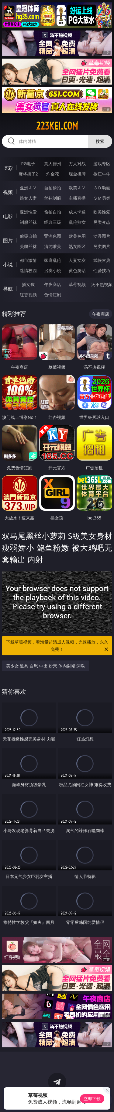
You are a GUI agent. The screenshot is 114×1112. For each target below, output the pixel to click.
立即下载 (92, 1098)
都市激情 (28, 260)
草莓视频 (77, 284)
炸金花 (52, 174)
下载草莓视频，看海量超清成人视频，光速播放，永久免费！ (57, 646)
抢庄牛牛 (101, 174)
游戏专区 (101, 163)
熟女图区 (77, 246)
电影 (8, 216)
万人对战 (77, 163)
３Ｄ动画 (101, 188)
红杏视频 (28, 294)
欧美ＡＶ (77, 188)
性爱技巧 (101, 270)
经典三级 (52, 222)
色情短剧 (52, 294)
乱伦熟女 (77, 222)
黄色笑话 (77, 270)
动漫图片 (101, 236)
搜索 (100, 141)
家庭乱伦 (52, 260)
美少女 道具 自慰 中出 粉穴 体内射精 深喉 (45, 666)
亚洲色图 (52, 236)
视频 (8, 192)
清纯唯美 (52, 246)
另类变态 (101, 222)
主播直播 (77, 198)
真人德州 (52, 163)
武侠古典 (101, 260)
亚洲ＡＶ (28, 188)
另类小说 (52, 270)
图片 (8, 240)
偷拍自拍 (52, 212)
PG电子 (28, 163)
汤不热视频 (101, 284)
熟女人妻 (28, 198)
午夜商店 (52, 284)
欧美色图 (77, 236)
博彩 (8, 168)
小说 (8, 264)
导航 (8, 288)
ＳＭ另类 (101, 198)
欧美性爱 (101, 212)
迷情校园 (28, 270)
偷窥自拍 (28, 236)
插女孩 (28, 284)
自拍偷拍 (52, 188)
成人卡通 (77, 212)
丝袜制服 (52, 198)
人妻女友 (77, 260)
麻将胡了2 (28, 174)
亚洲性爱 (28, 212)
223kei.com (57, 126)
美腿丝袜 (28, 246)
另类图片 (101, 246)
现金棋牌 (77, 174)
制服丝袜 (28, 222)
